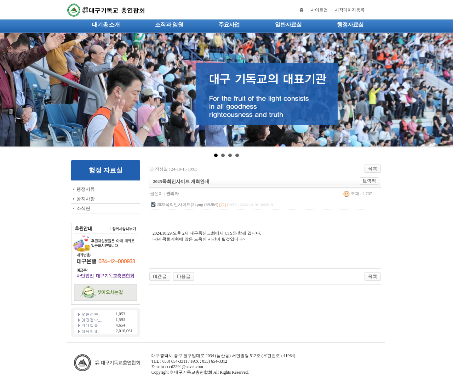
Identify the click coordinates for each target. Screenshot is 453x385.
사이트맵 (319, 9)
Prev (9, 90)
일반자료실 (288, 25)
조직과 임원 (169, 25)
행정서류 (85, 189)
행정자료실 (350, 25)
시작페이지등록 (350, 9)
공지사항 (85, 198)
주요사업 (229, 25)
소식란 (83, 208)
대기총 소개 (106, 25)
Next (443, 90)
